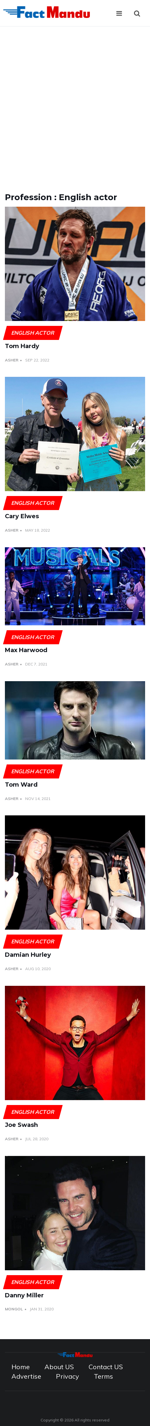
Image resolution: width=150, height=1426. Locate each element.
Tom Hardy (22, 346)
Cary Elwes (22, 516)
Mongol (14, 1308)
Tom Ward (21, 784)
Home (20, 1367)
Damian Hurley (28, 954)
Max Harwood (26, 650)
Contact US (106, 1367)
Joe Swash (21, 1125)
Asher (11, 360)
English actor (32, 332)
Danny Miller (24, 1295)
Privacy (67, 1376)
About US (59, 1367)
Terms (103, 1376)
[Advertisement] (75, 105)
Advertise (26, 1376)
